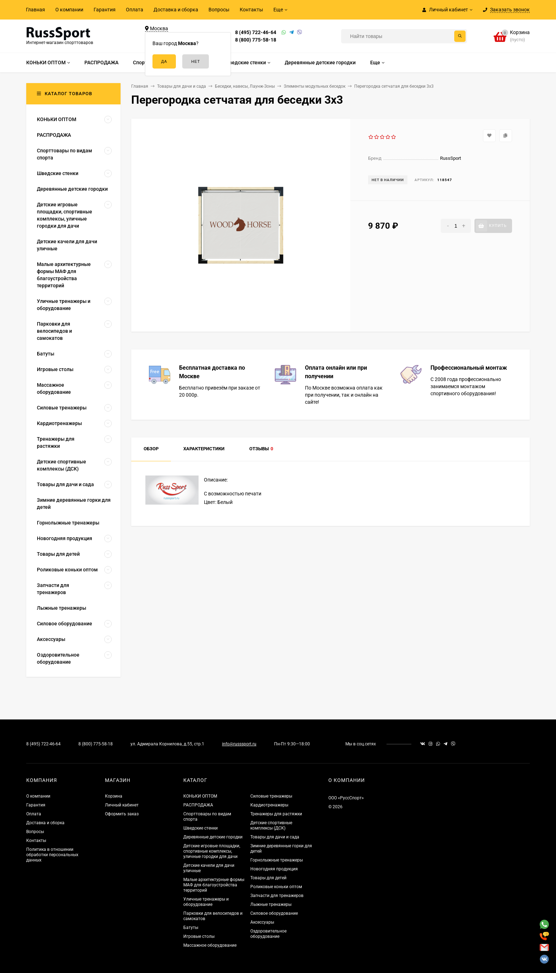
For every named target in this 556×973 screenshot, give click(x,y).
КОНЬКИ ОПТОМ (200, 796)
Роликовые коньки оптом (276, 886)
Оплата (134, 9)
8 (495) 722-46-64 (255, 32)
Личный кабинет (122, 805)
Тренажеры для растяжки (276, 813)
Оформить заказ (122, 813)
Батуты (190, 927)
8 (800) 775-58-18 (255, 40)
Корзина (113, 796)
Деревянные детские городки (213, 837)
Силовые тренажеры (271, 796)
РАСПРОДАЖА (198, 805)
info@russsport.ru (239, 743)
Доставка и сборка (176, 9)
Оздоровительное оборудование (268, 934)
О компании (69, 9)
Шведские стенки (200, 828)
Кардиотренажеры (269, 805)
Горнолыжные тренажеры (276, 860)
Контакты (251, 9)
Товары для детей (268, 877)
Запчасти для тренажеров (277, 895)
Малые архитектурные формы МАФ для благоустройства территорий (213, 885)
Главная (35, 9)
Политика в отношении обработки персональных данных (52, 855)
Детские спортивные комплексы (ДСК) (271, 825)
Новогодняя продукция (274, 868)
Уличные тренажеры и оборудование (206, 902)
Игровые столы (199, 936)
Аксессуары (262, 922)
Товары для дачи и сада (274, 837)
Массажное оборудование (210, 945)
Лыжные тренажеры (270, 904)
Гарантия (105, 9)
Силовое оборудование (274, 913)
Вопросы (218, 9)
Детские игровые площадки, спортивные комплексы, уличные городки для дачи (211, 851)
